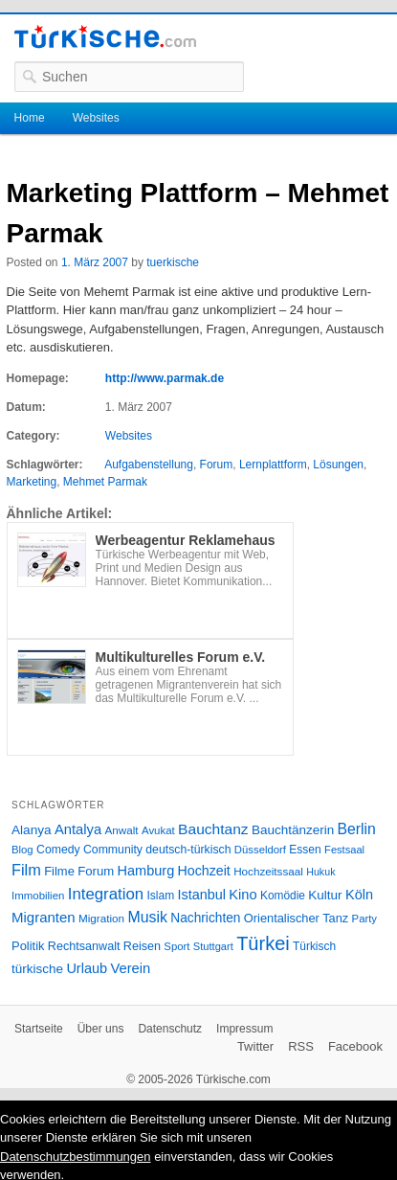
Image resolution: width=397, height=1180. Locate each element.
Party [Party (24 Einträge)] (364, 918)
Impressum (244, 1028)
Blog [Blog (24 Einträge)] (22, 849)
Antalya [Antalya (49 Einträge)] (78, 829)
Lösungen (338, 464)
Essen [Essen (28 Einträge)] (304, 849)
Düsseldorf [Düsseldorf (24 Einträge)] (260, 849)
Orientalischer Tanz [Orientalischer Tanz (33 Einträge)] (296, 918)
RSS (301, 1046)
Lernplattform (273, 464)
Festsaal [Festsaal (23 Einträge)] (344, 849)
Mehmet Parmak (105, 481)
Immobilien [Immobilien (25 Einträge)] (37, 895)
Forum (216, 464)
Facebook (355, 1046)
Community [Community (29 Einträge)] (113, 849)
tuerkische (172, 262)
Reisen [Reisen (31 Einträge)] (142, 946)
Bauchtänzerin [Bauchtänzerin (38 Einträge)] (293, 830)
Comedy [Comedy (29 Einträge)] (58, 849)
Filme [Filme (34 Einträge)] (59, 871)
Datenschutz (170, 1028)
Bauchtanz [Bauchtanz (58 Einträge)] (213, 829)
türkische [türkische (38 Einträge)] (37, 969)
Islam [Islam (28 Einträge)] (160, 895)
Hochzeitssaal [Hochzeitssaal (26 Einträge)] (268, 871)
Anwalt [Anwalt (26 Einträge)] (122, 830)
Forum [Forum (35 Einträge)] (95, 871)
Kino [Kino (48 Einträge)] (242, 894)
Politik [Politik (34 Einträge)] (28, 946)
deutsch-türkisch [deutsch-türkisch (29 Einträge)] (188, 849)
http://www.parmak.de (164, 378)
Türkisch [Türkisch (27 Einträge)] (314, 946)
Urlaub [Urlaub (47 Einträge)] (86, 968)
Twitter (255, 1046)
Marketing (32, 481)
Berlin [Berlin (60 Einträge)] (357, 829)
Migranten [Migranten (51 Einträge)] (43, 917)
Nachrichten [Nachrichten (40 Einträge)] (205, 918)
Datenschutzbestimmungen (75, 1156)
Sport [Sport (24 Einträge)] (176, 946)
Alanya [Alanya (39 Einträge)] (31, 830)
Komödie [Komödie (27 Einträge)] (282, 895)
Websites (96, 118)
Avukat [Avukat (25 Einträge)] (158, 830)
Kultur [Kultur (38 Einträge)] (325, 895)
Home (29, 118)
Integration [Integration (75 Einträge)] (105, 894)
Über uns (100, 1028)
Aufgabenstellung (148, 464)
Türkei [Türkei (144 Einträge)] (263, 943)
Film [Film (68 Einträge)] (26, 869)
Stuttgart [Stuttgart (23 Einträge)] (213, 946)
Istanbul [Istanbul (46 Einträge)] (202, 894)
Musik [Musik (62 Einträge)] (147, 917)
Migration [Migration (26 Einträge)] (101, 918)
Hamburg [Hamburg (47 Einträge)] (146, 870)
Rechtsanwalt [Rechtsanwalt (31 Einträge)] (84, 946)
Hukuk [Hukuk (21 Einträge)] (320, 871)
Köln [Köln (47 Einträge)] (359, 894)
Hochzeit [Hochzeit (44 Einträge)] (204, 870)
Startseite (38, 1028)
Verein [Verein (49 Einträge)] (130, 968)
